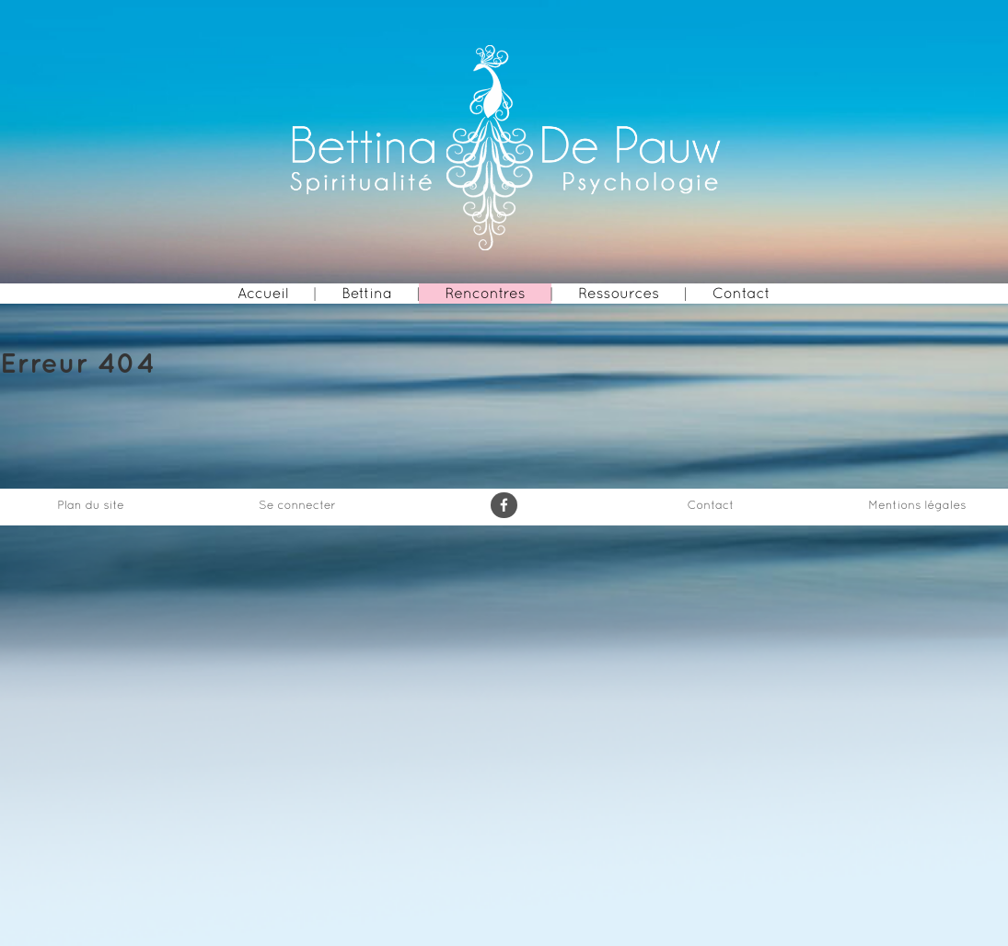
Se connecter (297, 505)
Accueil (263, 293)
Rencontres (485, 293)
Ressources (618, 293)
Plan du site (90, 505)
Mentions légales (917, 505)
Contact (741, 293)
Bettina (367, 293)
